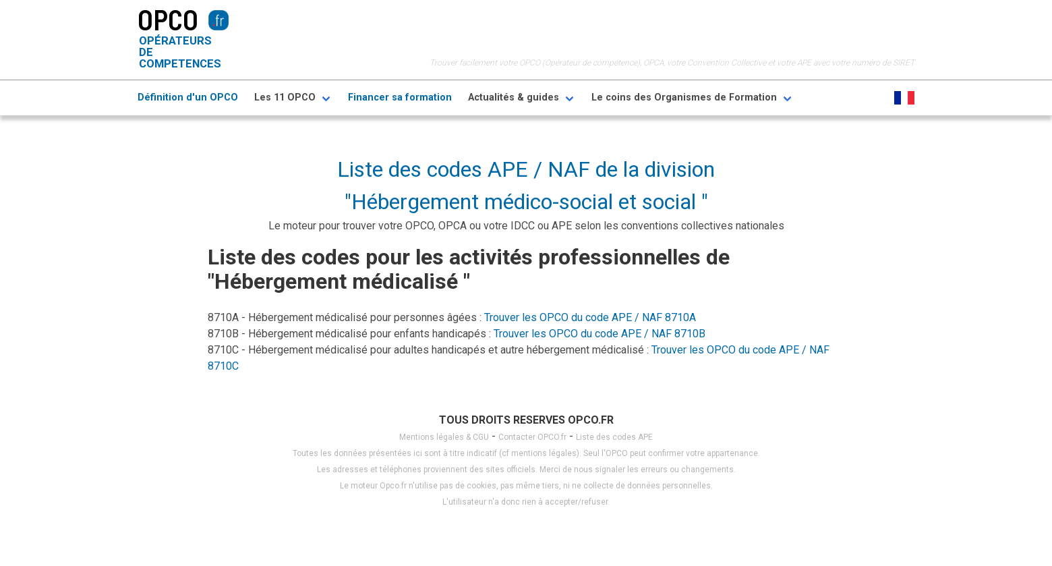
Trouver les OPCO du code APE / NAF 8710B (599, 333)
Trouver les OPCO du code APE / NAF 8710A (590, 317)
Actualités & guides (513, 97)
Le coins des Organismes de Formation (684, 97)
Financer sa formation (400, 97)
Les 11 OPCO (285, 97)
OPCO (168, 19)
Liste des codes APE (614, 437)
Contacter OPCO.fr (532, 437)
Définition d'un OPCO (188, 97)
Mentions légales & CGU (444, 437)
